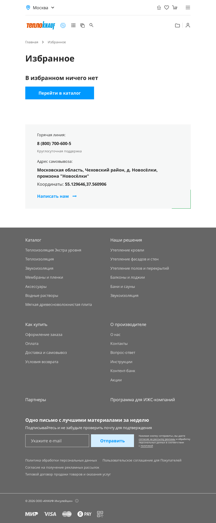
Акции (63, 25)
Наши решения (82, 25)
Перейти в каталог (60, 93)
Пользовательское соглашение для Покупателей (142, 460)
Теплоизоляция (39, 259)
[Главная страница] (40, 25)
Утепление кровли (127, 250)
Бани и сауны (122, 286)
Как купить (36, 324)
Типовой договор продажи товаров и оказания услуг (68, 474)
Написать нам (53, 196)
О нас (115, 334)
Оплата (32, 343)
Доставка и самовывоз (46, 352)
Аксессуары (36, 286)
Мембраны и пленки (44, 277)
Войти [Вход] (188, 25)
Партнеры (35, 399)
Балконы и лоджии (127, 277)
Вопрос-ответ (122, 352)
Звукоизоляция (39, 268)
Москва (40, 7)
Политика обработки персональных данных (61, 460)
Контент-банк (122, 370)
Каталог (73, 25)
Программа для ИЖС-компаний (142, 399)
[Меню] (188, 7)
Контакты (119, 343)
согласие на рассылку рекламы (157, 439)
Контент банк (177, 25)
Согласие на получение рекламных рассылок (62, 467)
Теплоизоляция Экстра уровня (53, 250)
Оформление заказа (43, 334)
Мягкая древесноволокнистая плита (58, 304)
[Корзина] (174, 7)
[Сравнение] (159, 7)
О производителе (128, 324)
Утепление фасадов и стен (134, 259)
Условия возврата (41, 361)
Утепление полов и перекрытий (139, 268)
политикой (147, 445)
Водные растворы (41, 295)
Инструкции (121, 361)
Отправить (112, 441)
